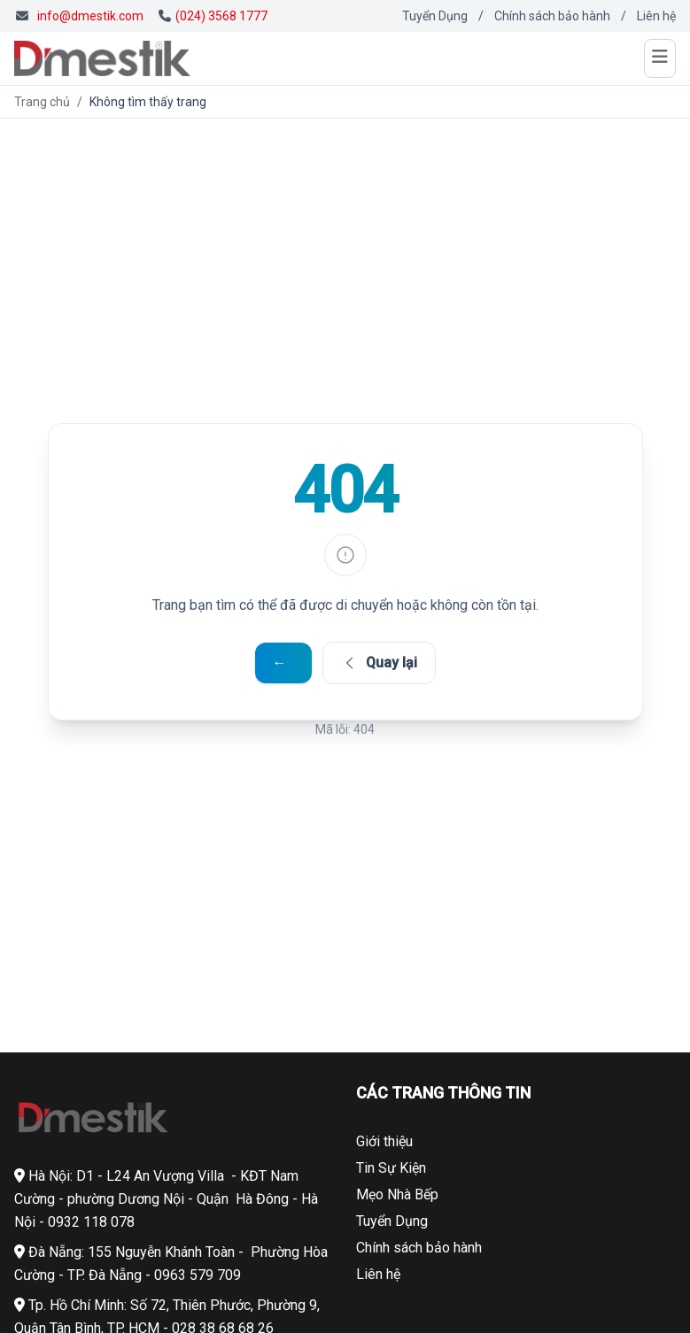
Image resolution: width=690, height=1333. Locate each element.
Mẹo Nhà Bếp (397, 1194)
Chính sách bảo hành (552, 16)
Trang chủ (42, 102)
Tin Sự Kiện (391, 1168)
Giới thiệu (384, 1141)
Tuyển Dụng (435, 16)
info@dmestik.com (90, 16)
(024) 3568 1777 (213, 16)
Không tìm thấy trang (147, 102)
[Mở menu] (660, 58)
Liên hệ (656, 16)
